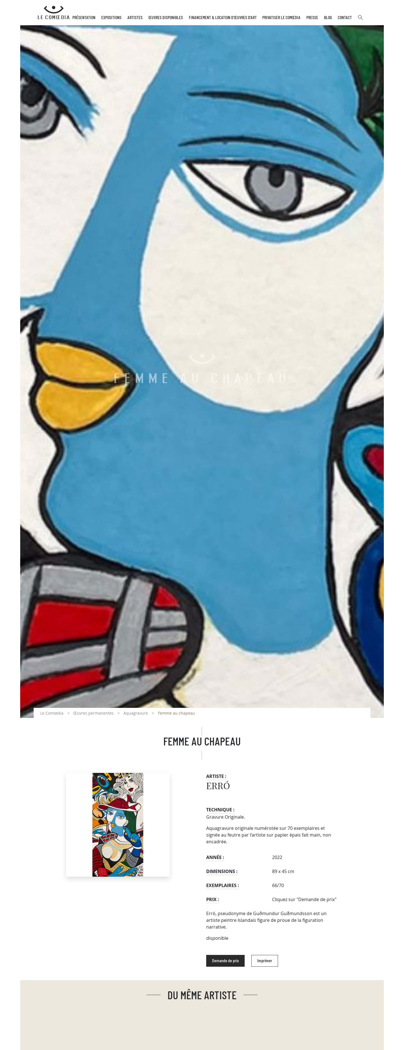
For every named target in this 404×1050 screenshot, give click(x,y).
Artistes (135, 17)
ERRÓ (218, 786)
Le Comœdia (51, 713)
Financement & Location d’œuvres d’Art (223, 17)
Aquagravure (135, 713)
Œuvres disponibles (165, 17)
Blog (328, 17)
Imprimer (264, 961)
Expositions (111, 17)
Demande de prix (225, 961)
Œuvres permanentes (93, 713)
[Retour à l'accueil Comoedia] (54, 12)
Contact (345, 17)
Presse (312, 17)
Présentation (83, 17)
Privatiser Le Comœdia (281, 17)
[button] (360, 20)
